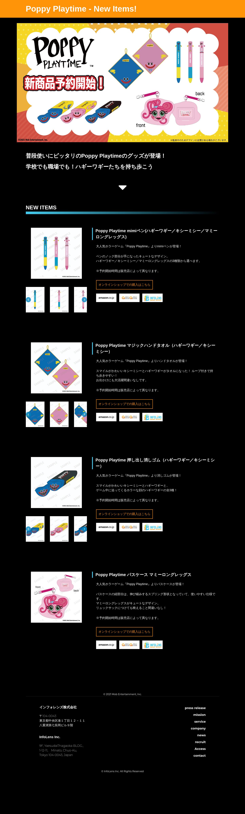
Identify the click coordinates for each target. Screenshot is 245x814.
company (198, 728)
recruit (200, 742)
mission (199, 715)
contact (199, 756)
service (200, 722)
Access (200, 749)
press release (195, 708)
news (201, 735)
